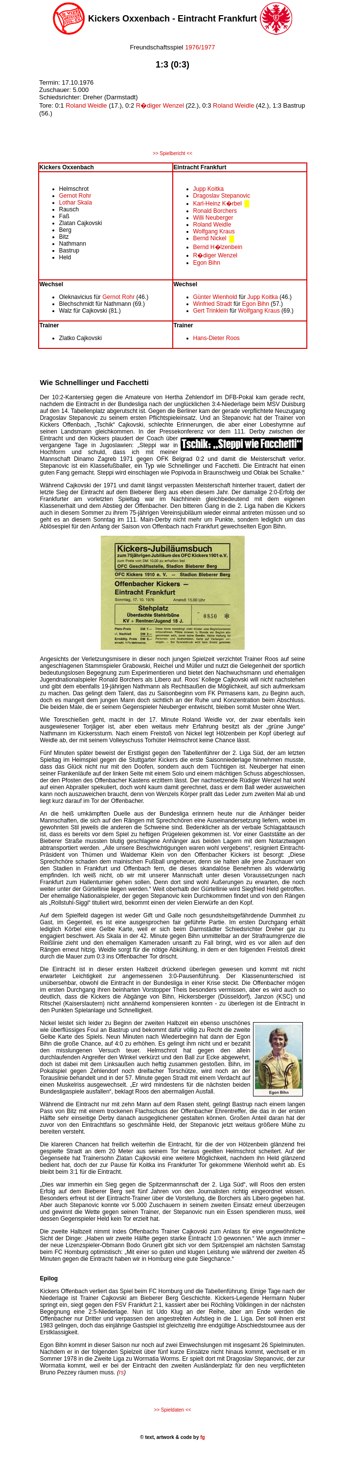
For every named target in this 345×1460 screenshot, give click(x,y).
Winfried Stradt (212, 303)
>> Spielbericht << (172, 153)
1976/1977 (199, 47)
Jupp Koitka (208, 188)
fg (202, 1437)
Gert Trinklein (210, 310)
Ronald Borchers (215, 210)
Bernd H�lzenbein (218, 247)
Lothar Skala (75, 202)
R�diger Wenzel (160, 105)
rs (121, 1372)
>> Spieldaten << (172, 1410)
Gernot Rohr (75, 195)
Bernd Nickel (210, 238)
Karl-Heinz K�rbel (217, 203)
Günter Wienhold (216, 297)
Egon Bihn (206, 262)
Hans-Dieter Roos (216, 338)
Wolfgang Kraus (214, 231)
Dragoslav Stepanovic (222, 195)
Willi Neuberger (213, 217)
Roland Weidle (86, 105)
